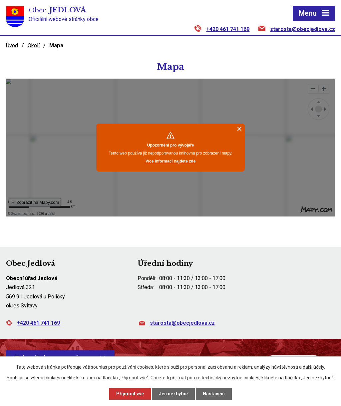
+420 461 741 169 (227, 29)
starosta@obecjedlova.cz (302, 29)
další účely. (314, 367)
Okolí (34, 45)
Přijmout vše (130, 393)
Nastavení (214, 393)
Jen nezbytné (173, 393)
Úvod (12, 45)
